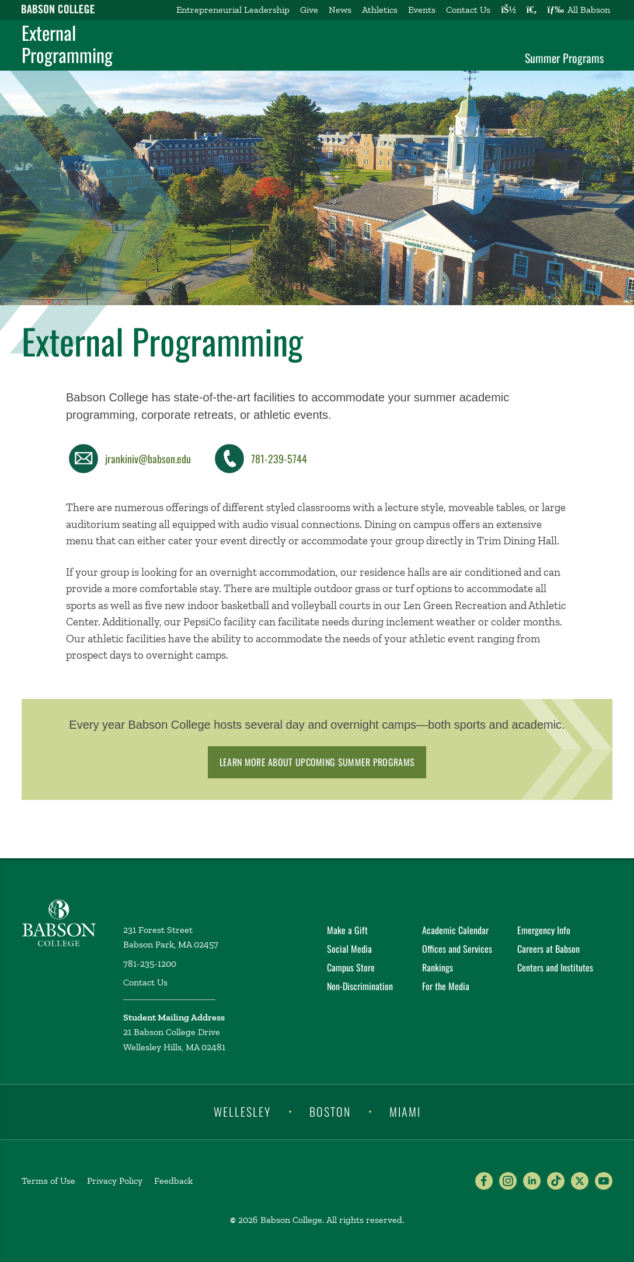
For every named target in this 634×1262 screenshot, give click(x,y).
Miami (405, 1111)
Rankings (437, 967)
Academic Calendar (455, 930)
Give (309, 9)
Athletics (380, 9)
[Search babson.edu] (531, 10)
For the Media (445, 986)
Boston (330, 1111)
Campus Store (351, 967)
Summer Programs (564, 58)
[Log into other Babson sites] (508, 10)
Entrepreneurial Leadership (233, 9)
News (340, 9)
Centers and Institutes (555, 967)
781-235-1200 (149, 963)
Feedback (173, 1180)
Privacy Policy (114, 1180)
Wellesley (242, 1111)
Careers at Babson (548, 949)
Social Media (349, 949)
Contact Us (468, 9)
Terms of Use (48, 1180)
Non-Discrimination (360, 986)
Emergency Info (543, 930)
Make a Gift (347, 930)
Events (422, 9)
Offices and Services (457, 949)
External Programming (67, 44)
